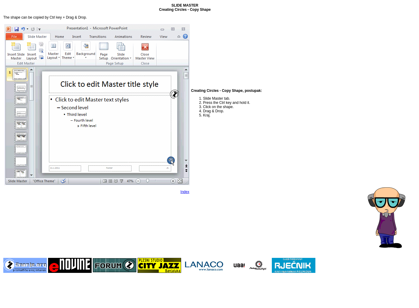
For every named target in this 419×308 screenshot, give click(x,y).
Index (185, 192)
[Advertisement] (392, 93)
